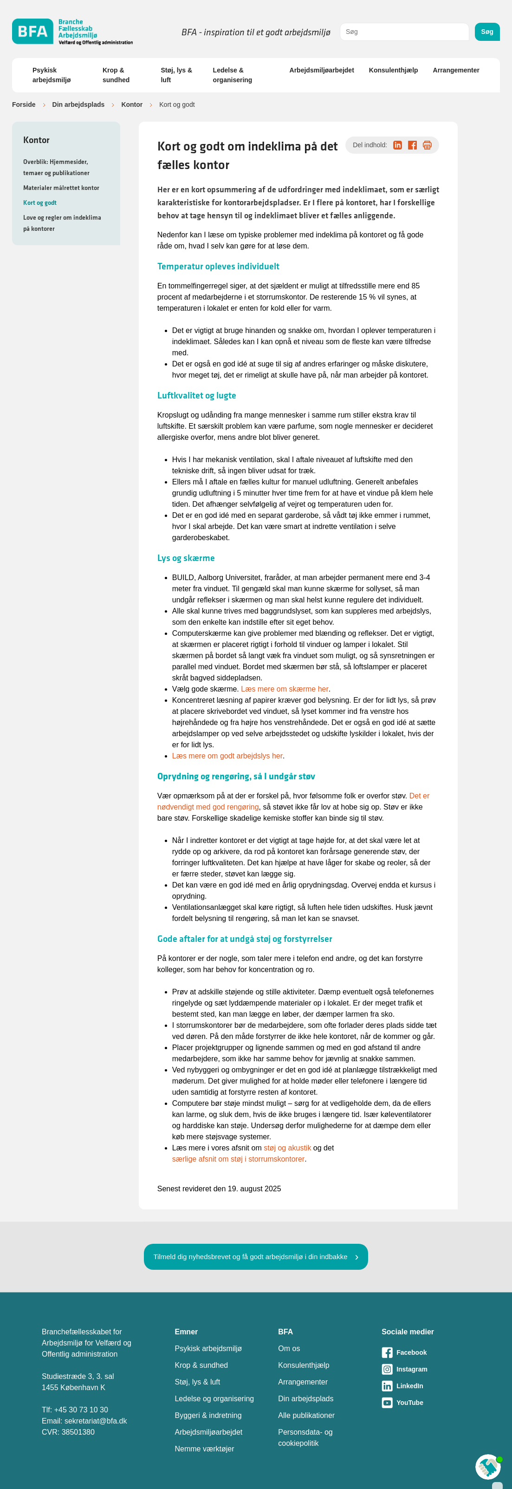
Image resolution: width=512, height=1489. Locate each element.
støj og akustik (287, 1148)
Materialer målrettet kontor (61, 187)
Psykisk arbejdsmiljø (51, 75)
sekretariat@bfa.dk (96, 1421)
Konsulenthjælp (393, 70)
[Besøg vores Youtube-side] (426, 1402)
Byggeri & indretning (208, 1415)
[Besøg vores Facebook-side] (426, 1352)
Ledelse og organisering (214, 1399)
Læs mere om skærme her (285, 689)
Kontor (132, 104)
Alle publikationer (306, 1415)
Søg (487, 31)
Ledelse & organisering (233, 75)
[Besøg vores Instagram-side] (426, 1369)
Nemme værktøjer (204, 1449)
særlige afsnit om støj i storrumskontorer (238, 1159)
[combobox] (404, 32)
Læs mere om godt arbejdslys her (227, 756)
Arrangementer (456, 70)
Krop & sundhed (116, 75)
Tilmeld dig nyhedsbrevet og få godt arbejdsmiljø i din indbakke (250, 1256)
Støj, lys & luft (176, 75)
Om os (289, 1348)
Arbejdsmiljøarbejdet (322, 70)
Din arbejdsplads (78, 104)
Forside (24, 104)
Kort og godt (40, 202)
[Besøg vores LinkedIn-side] (426, 1385)
